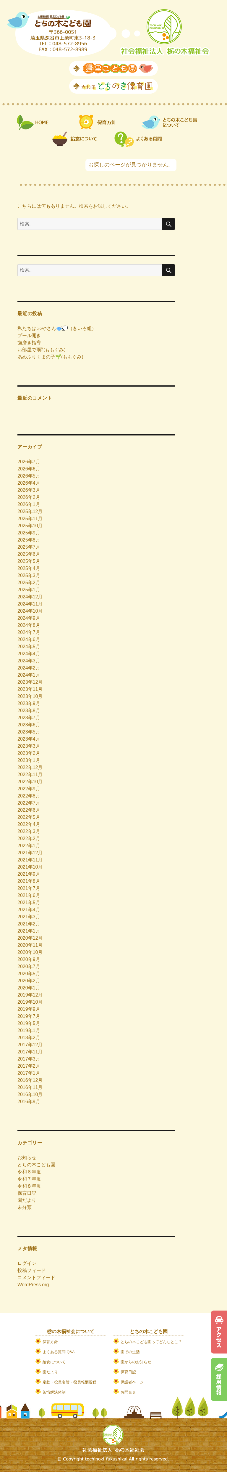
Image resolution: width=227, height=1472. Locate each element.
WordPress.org (33, 1284)
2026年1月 (28, 504)
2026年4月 (28, 483)
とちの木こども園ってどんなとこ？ (151, 1342)
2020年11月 (30, 945)
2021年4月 (28, 909)
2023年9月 (28, 703)
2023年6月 (28, 724)
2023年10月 (30, 696)
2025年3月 (28, 575)
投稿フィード (31, 1270)
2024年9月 (28, 618)
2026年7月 (28, 461)
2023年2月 (28, 753)
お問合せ (128, 1392)
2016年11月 (30, 1087)
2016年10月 (30, 1094)
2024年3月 (28, 660)
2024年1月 (28, 674)
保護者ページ (132, 1382)
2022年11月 (30, 774)
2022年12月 (30, 767)
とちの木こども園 (36, 1164)
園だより (26, 1200)
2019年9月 (28, 1009)
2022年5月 (28, 817)
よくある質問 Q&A (59, 1352)
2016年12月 (30, 1080)
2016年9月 (28, 1101)
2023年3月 (28, 746)
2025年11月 (30, 518)
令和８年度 (29, 1186)
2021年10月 (30, 866)
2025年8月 (28, 539)
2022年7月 (28, 802)
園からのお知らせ (136, 1362)
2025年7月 (28, 547)
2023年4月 (28, 738)
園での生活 (130, 1352)
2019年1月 (28, 1030)
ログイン (26, 1263)
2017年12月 (30, 1044)
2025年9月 (28, 532)
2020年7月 (28, 966)
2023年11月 (30, 689)
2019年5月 (28, 1023)
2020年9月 (28, 959)
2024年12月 (30, 596)
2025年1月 (28, 589)
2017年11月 (30, 1051)
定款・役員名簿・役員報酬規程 (69, 1382)
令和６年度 (29, 1171)
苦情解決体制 (54, 1392)
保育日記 (26, 1193)
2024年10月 (30, 611)
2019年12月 (30, 994)
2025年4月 (28, 568)
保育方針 (50, 1342)
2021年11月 (30, 859)
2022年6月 (28, 810)
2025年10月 (30, 525)
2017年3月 (28, 1058)
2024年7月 (28, 632)
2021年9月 (28, 874)
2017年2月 (28, 1066)
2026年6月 (28, 468)
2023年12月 (30, 682)
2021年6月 (28, 895)
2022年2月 (28, 838)
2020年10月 (30, 952)
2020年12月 (30, 938)
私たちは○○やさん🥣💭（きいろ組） (56, 328)
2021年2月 (28, 923)
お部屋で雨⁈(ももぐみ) (41, 349)
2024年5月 (28, 646)
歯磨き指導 (29, 342)
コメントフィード (36, 1277)
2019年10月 (30, 1002)
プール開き (29, 335)
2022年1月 (28, 845)
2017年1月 (28, 1073)
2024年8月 (28, 625)
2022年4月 (28, 824)
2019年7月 (28, 1016)
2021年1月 (28, 930)
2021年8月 (28, 881)
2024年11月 (30, 603)
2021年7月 (28, 888)
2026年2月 (28, 497)
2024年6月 (28, 639)
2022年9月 (28, 788)
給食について (54, 1362)
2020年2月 (28, 980)
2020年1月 (28, 987)
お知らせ (26, 1157)
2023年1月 (28, 760)
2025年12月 (30, 511)
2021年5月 (28, 902)
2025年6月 (28, 554)
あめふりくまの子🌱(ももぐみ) (50, 356)
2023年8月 (28, 710)
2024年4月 (28, 653)
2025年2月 (28, 582)
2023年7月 (28, 717)
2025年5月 (28, 561)
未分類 (24, 1207)
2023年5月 (28, 731)
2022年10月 (30, 781)
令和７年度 (29, 1178)
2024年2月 (28, 667)
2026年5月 (28, 475)
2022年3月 (28, 831)
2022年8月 (28, 795)
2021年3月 (28, 916)
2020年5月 (28, 973)
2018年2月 (28, 1037)
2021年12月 (30, 852)
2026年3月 (28, 490)
